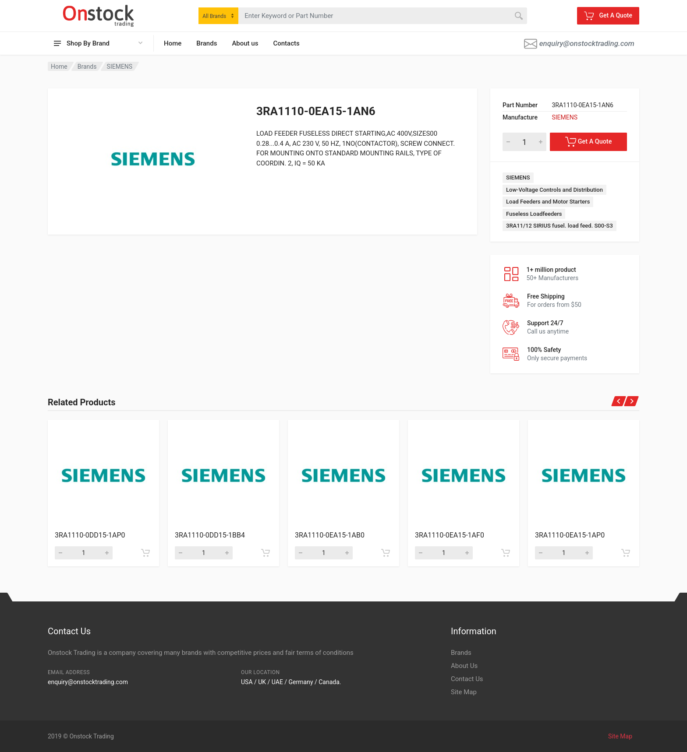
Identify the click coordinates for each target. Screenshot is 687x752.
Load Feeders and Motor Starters (548, 201)
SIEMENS (120, 66)
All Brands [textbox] (214, 16)
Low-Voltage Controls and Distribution (554, 189)
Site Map (464, 692)
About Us (464, 666)
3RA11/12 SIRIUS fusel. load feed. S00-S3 (559, 225)
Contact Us (467, 679)
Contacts (286, 43)
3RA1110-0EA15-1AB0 (330, 535)
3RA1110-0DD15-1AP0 (90, 535)
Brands (206, 43)
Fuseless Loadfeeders (534, 214)
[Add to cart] (145, 553)
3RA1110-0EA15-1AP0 (570, 535)
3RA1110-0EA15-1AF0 (449, 535)
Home (172, 43)
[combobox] (218, 15)
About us (245, 43)
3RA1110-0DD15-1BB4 (210, 535)
